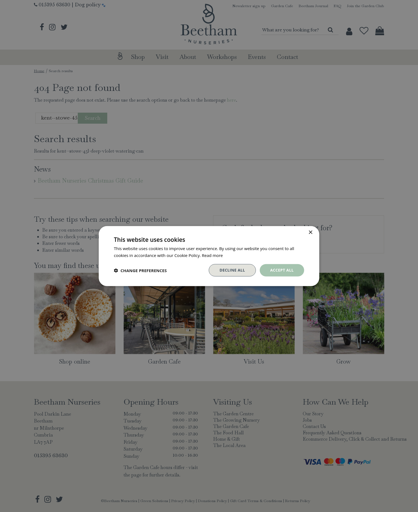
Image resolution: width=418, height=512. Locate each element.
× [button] (310, 232)
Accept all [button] (282, 270)
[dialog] (209, 256)
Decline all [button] (232, 270)
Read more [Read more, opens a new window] (212, 255)
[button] (140, 270)
